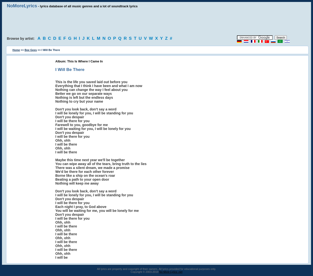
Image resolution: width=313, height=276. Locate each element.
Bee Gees (31, 50)
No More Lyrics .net (170, 271)
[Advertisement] (156, 22)
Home (16, 50)
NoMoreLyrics (22, 5)
